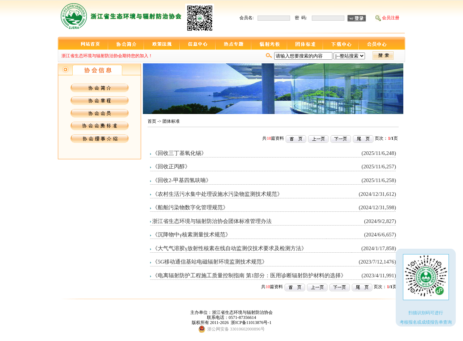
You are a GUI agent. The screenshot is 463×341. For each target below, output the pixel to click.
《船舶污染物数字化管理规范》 (190, 207)
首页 (152, 121)
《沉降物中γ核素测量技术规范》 (191, 234)
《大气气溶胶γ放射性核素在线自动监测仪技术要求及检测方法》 (229, 248)
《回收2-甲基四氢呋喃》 (181, 180)
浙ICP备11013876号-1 (251, 322)
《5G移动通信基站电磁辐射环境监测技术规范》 (209, 262)
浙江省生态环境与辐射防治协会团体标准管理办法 (212, 221)
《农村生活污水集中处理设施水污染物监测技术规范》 (217, 194)
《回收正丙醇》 (171, 166)
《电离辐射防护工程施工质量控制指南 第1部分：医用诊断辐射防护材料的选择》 (249, 275)
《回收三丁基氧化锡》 (179, 153)
